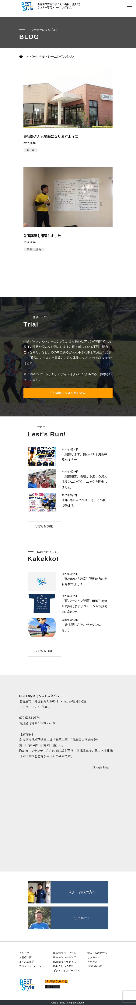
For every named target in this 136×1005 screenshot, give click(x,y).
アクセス (92, 961)
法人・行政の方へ (97, 953)
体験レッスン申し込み (68, 393)
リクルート (93, 957)
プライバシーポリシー (31, 966)
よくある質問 (26, 961)
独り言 (30, 150)
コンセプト (25, 953)
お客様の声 (25, 957)
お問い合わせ (94, 966)
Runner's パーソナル (64, 953)
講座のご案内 (34, 249)
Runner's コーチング (64, 957)
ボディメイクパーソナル (66, 970)
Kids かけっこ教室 (63, 966)
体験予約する (56, 981)
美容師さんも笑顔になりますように (50, 136)
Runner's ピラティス (64, 961)
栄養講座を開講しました (42, 236)
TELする (52, 986)
